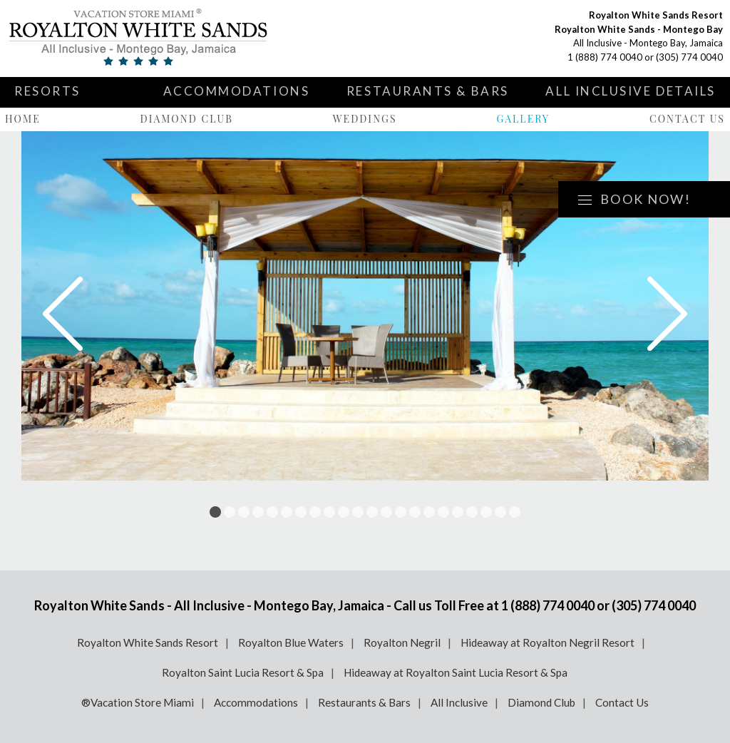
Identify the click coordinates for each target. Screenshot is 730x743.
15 (415, 512)
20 (486, 512)
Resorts (47, 90)
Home (23, 118)
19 (472, 512)
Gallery (523, 118)
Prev (63, 314)
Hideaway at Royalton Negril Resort (547, 642)
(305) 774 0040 (689, 57)
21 (500, 512)
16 (429, 512)
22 (514, 512)
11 (358, 512)
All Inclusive (459, 702)
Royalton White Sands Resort (147, 642)
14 (400, 512)
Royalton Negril (402, 642)
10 (343, 512)
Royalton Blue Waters (291, 642)
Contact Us (687, 118)
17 (443, 512)
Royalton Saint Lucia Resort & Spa (243, 672)
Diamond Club (186, 118)
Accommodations (236, 90)
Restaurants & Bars (427, 90)
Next (667, 314)
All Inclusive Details (630, 90)
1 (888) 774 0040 (604, 57)
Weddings (365, 118)
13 (386, 512)
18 (457, 512)
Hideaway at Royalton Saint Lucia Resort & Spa (455, 672)
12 (372, 512)
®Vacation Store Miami (137, 702)
